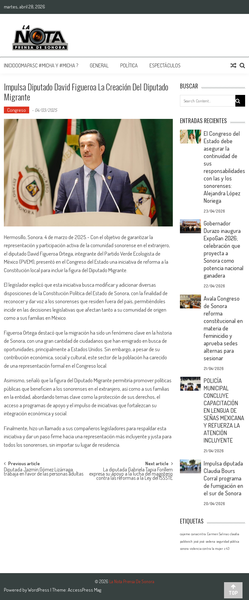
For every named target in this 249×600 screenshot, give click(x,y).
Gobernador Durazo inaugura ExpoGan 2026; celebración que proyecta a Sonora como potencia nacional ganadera (223, 249)
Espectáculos (165, 65)
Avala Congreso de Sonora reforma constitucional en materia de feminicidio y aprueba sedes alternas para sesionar (223, 328)
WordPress (39, 590)
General (99, 65)
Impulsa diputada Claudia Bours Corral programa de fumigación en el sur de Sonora (223, 478)
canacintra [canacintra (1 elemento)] (198, 534)
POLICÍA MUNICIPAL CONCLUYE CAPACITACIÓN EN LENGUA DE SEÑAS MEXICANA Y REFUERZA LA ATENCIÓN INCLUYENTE (224, 410)
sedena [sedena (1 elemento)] (210, 541)
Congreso (16, 110)
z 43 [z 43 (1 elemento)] (226, 548)
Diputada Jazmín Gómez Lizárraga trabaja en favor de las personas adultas (43, 472)
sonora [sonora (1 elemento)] (184, 548)
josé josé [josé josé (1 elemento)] (199, 541)
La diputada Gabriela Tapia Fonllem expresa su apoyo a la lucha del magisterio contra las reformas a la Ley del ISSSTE (131, 472)
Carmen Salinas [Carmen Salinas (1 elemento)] (218, 534)
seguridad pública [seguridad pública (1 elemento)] (227, 541)
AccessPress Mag (84, 590)
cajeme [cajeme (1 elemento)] (185, 534)
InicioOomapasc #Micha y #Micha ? (41, 65)
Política (129, 65)
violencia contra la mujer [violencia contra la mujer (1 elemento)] (206, 548)
